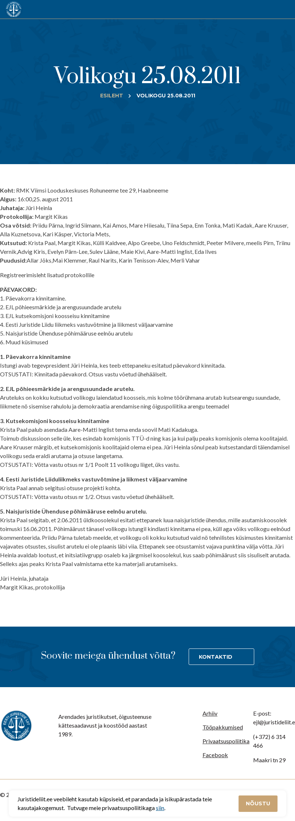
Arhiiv (209, 713)
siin (160, 807)
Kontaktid (215, 657)
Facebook (215, 754)
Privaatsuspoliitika (225, 740)
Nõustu (258, 803)
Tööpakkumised (222, 727)
